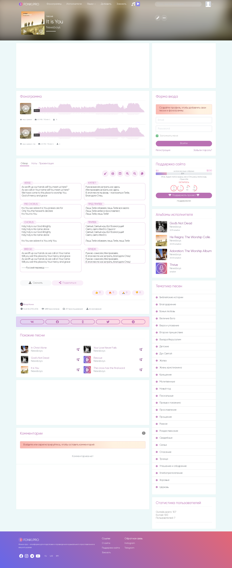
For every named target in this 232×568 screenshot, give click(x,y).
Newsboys (53, 27)
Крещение (164, 375)
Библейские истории (169, 297)
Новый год (163, 389)
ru (46, 556)
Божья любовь (165, 311)
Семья (161, 445)
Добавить (106, 4)
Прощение (164, 417)
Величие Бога (165, 318)
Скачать (36, 282)
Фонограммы (54, 4)
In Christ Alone (39, 348)
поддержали (184, 201)
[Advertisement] (82, 65)
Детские (162, 346)
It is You (35, 368)
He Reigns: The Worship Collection (193, 237)
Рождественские (167, 431)
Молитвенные (165, 381)
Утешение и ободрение (171, 466)
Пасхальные (165, 396)
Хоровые (162, 480)
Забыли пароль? (202, 150)
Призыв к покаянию (168, 403)
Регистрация (163, 150)
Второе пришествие (169, 332)
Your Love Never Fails (105, 348)
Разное (162, 424)
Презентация (46, 163)
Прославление (166, 410)
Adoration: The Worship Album (191, 251)
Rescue (98, 358)
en (57, 556)
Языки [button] (90, 4)
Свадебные (164, 438)
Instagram (130, 543)
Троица (162, 459)
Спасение (163, 452)
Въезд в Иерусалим (168, 339)
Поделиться (67, 282)
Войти (184, 143)
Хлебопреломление (169, 473)
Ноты (34, 163)
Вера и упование (167, 325)
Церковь (162, 487)
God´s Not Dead (40, 358)
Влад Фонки (27, 304)
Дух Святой (164, 353)
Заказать (121, 4)
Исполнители (74, 4)
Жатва (161, 360)
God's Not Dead (181, 223)
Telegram (129, 548)
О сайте (106, 543)
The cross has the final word (109, 368)
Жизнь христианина (169, 367)
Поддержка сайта (111, 548)
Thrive (174, 265)
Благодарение (166, 304)
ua (51, 556)
